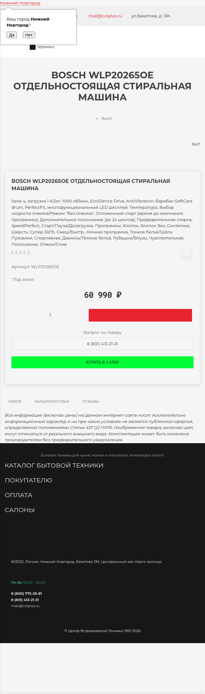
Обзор (15, 401)
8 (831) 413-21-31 (102, 343)
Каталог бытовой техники (55, 465)
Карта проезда (148, 561)
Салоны (20, 510)
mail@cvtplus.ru (105, 15)
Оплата (19, 495)
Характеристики (52, 401)
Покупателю (29, 480)
